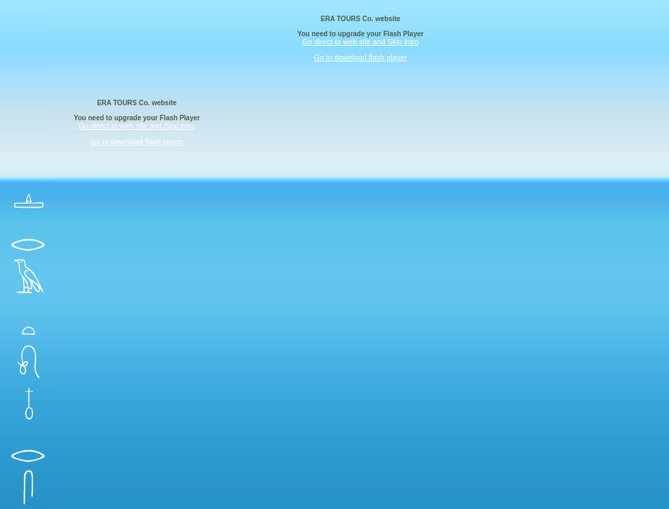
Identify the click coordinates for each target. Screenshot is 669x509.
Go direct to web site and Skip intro (360, 42)
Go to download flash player (360, 57)
